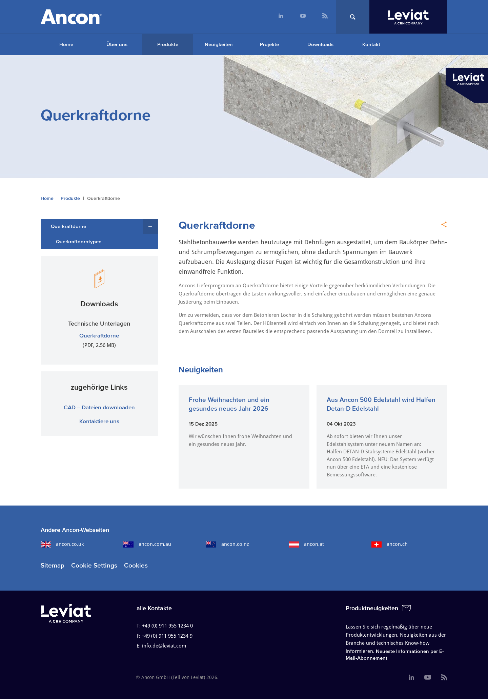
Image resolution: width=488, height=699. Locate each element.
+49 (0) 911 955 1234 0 (167, 626)
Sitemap (52, 565)
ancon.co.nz (227, 544)
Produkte (167, 44)
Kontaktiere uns (99, 421)
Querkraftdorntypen (79, 241)
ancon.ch (389, 544)
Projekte (269, 44)
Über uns (116, 44)
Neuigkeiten (219, 44)
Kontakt (371, 44)
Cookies (136, 565)
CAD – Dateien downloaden (99, 407)
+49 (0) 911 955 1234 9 (167, 636)
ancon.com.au (147, 544)
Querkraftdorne (68, 226)
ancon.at (306, 544)
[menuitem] (281, 17)
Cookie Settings (94, 565)
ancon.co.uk (62, 544)
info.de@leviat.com (164, 646)
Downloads (320, 44)
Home (66, 44)
